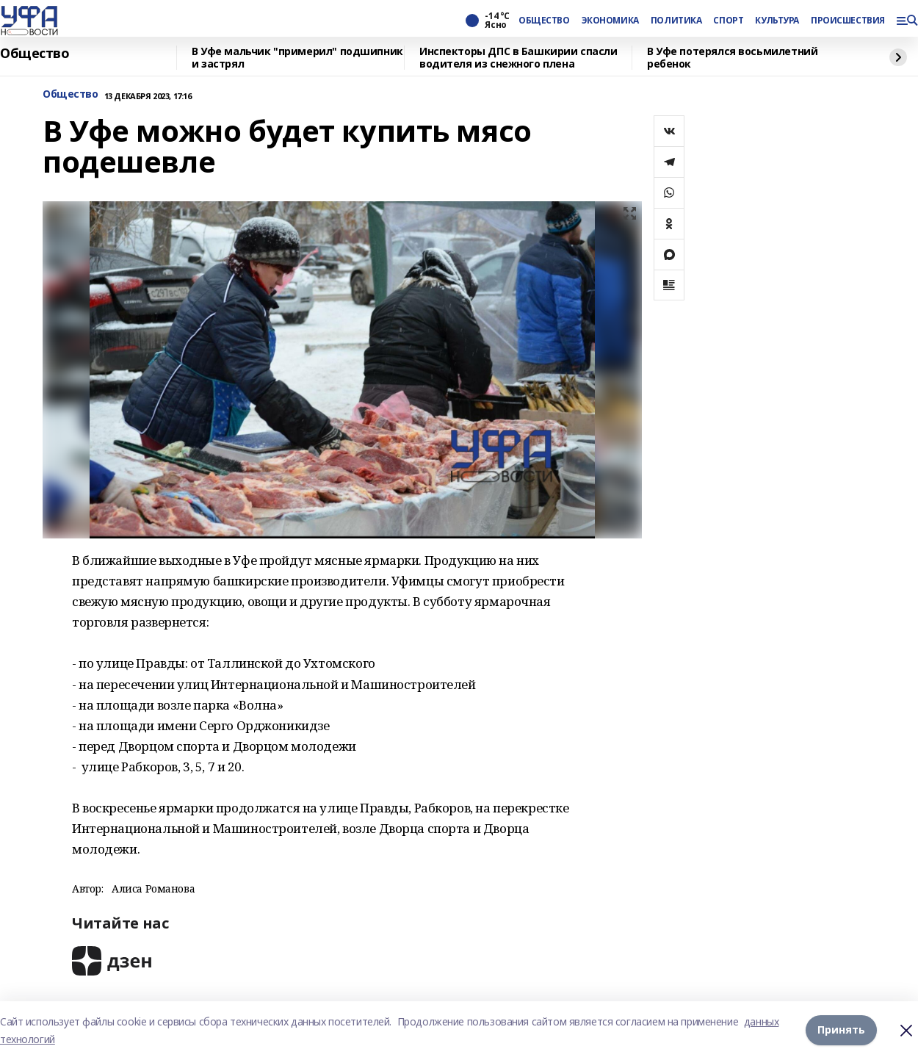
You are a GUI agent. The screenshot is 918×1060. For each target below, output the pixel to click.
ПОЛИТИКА (676, 20)
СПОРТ (728, 20)
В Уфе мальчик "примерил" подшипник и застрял (297, 58)
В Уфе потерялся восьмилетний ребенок (732, 58)
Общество (35, 54)
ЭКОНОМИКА (610, 20)
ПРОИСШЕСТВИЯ (847, 20)
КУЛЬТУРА (777, 20)
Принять (841, 1030)
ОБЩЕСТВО (544, 20)
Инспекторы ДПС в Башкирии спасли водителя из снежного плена (518, 58)
